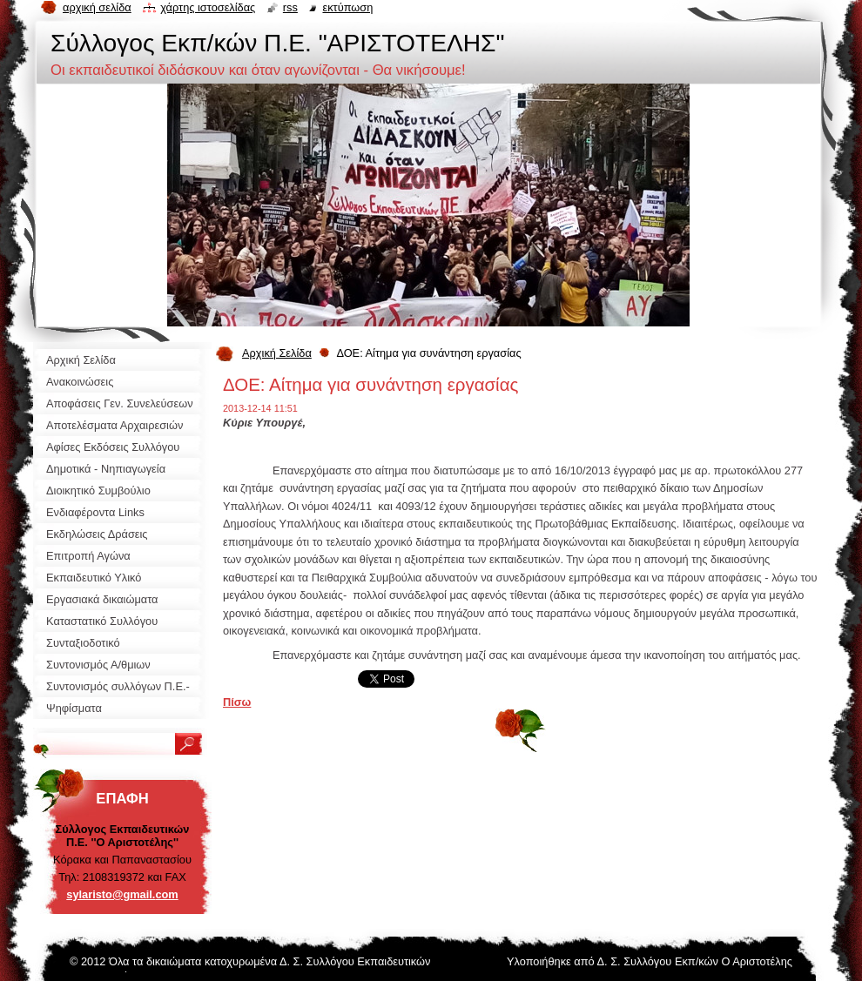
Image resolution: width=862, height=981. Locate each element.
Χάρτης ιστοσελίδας (207, 7)
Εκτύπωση (347, 7)
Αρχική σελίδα (97, 7)
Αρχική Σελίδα (277, 352)
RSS (290, 7)
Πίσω (237, 702)
